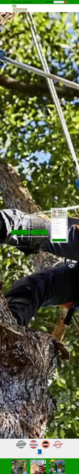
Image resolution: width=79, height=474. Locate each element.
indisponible (16, 2)
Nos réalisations (20, 232)
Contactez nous (39, 232)
